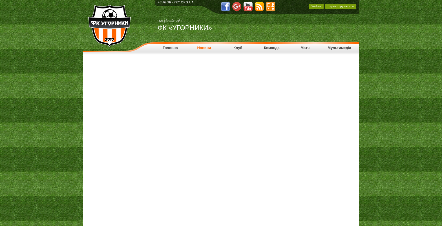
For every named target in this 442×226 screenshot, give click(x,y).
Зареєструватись (341, 6)
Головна (170, 48)
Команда (272, 48)
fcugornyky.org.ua (176, 2)
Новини (204, 48)
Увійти (316, 6)
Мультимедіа (339, 48)
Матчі (305, 48)
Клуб (237, 48)
